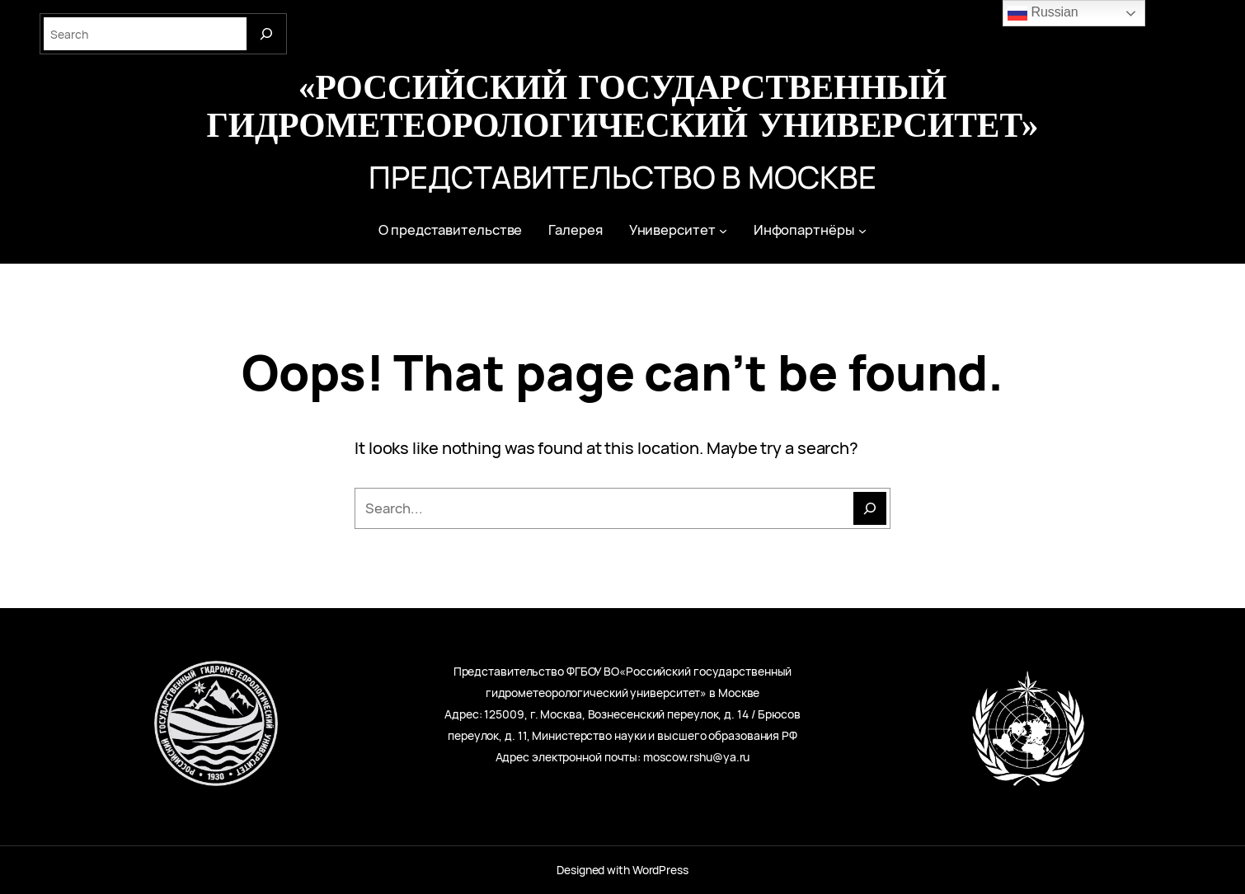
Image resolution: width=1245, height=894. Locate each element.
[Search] (266, 33)
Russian (1043, 13)
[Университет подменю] (723, 231)
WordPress (660, 870)
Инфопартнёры (804, 230)
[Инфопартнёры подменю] (862, 231)
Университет (672, 230)
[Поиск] (869, 508)
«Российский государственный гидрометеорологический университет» (622, 104)
